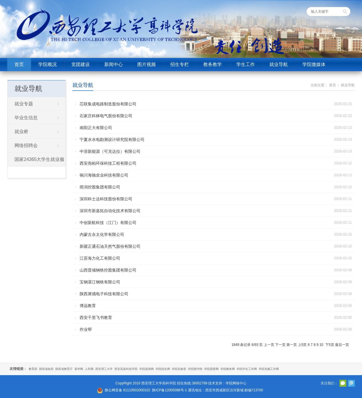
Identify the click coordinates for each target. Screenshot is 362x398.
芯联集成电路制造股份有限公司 (108, 104)
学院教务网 (227, 369)
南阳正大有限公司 (96, 127)
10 (321, 345)
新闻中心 (113, 64)
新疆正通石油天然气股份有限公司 (110, 246)
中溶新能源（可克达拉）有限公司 (110, 151)
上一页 (269, 345)
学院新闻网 (146, 369)
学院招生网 (163, 369)
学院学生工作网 (247, 369)
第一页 (291, 345)
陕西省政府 (46, 369)
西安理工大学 (104, 369)
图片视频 (146, 64)
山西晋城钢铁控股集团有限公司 (108, 270)
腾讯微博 (351, 383)
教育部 (33, 369)
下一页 (280, 345)
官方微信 (342, 383)
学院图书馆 (195, 369)
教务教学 (212, 64)
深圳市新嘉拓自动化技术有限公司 (110, 210)
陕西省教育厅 (64, 369)
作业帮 (86, 329)
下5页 (329, 345)
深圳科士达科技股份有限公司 (106, 199)
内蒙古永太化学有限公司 (102, 234)
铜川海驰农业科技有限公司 (104, 175)
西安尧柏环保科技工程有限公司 (108, 163)
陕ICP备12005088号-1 (169, 390)
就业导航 (278, 64)
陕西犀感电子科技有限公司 (104, 293)
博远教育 (88, 305)
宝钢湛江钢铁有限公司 (100, 282)
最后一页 (342, 345)
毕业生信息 (26, 117)
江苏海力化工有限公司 (100, 258)
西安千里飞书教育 (96, 317)
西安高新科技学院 (126, 369)
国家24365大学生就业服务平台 (36, 161)
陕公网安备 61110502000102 (127, 390)
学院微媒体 (314, 64)
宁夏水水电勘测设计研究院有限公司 (112, 139)
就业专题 (23, 103)
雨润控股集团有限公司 (100, 187)
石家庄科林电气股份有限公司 (106, 115)
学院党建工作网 (269, 369)
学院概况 (47, 64)
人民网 (89, 369)
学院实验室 (179, 369)
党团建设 (80, 64)
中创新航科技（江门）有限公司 (108, 222)
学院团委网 (211, 369)
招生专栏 (179, 64)
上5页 (302, 345)
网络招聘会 (26, 145)
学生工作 (245, 64)
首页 (19, 64)
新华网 (78, 369)
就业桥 (21, 131)
